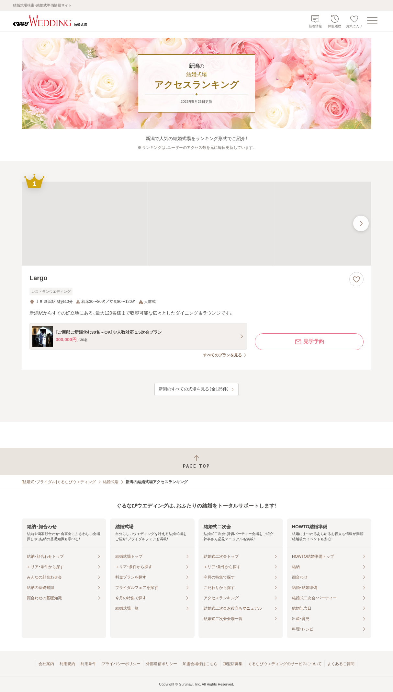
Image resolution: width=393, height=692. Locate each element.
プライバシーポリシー (121, 664)
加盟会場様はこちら (200, 664)
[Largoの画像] (196, 224)
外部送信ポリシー (161, 664)
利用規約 (67, 664)
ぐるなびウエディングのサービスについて (285, 664)
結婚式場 (110, 482)
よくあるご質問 (340, 664)
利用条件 (88, 664)
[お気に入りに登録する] (356, 279)
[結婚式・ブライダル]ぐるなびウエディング (59, 482)
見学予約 (309, 342)
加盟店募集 (232, 664)
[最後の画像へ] (361, 223)
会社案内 (46, 664)
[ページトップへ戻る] (196, 461)
